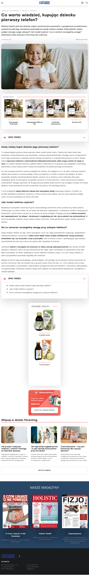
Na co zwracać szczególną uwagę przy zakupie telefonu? (33, 292)
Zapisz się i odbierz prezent (44, 410)
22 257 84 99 (33, 565)
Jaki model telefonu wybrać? (21, 289)
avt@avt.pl (30, 569)
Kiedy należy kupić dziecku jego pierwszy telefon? (30, 285)
